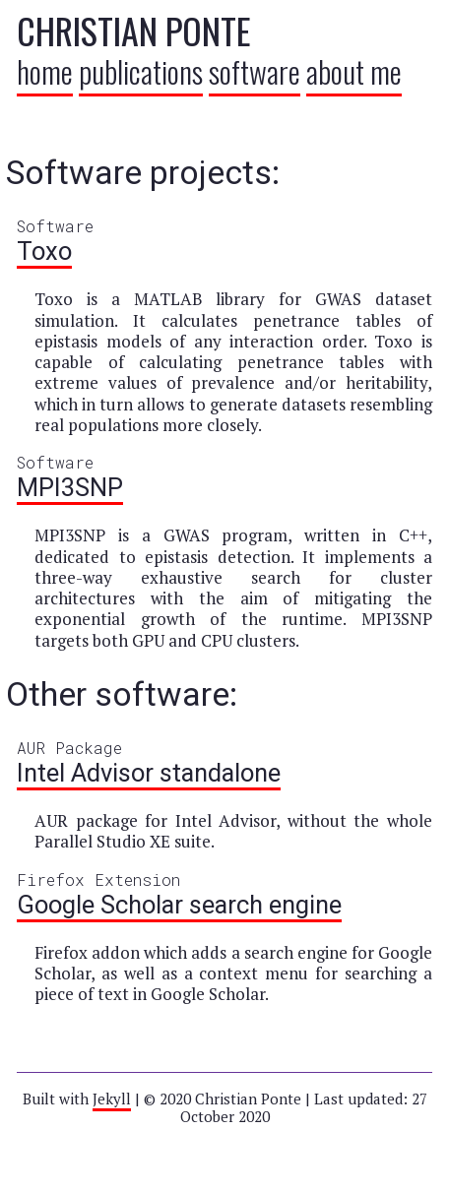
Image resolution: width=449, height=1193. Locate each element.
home (45, 71)
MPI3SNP (70, 487)
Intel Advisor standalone (149, 772)
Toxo (44, 251)
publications (141, 71)
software (254, 71)
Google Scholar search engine (179, 904)
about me (354, 71)
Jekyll (112, 1098)
